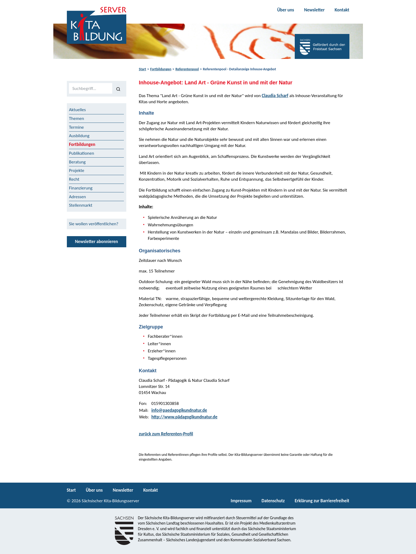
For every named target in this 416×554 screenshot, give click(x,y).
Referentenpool (187, 69)
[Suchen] (118, 88)
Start (142, 69)
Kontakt (342, 10)
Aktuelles (77, 109)
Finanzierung (81, 188)
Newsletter (314, 10)
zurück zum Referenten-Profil (166, 434)
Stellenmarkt (80, 205)
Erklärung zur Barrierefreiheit (322, 501)
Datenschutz (273, 501)
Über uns (285, 10)
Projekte (76, 170)
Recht (74, 179)
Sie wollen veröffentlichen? (93, 224)
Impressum (241, 501)
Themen (76, 118)
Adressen (77, 197)
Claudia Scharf (275, 95)
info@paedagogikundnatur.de (179, 410)
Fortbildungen (160, 69)
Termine (76, 127)
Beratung (77, 162)
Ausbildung (79, 135)
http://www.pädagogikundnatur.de (184, 417)
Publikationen (81, 153)
